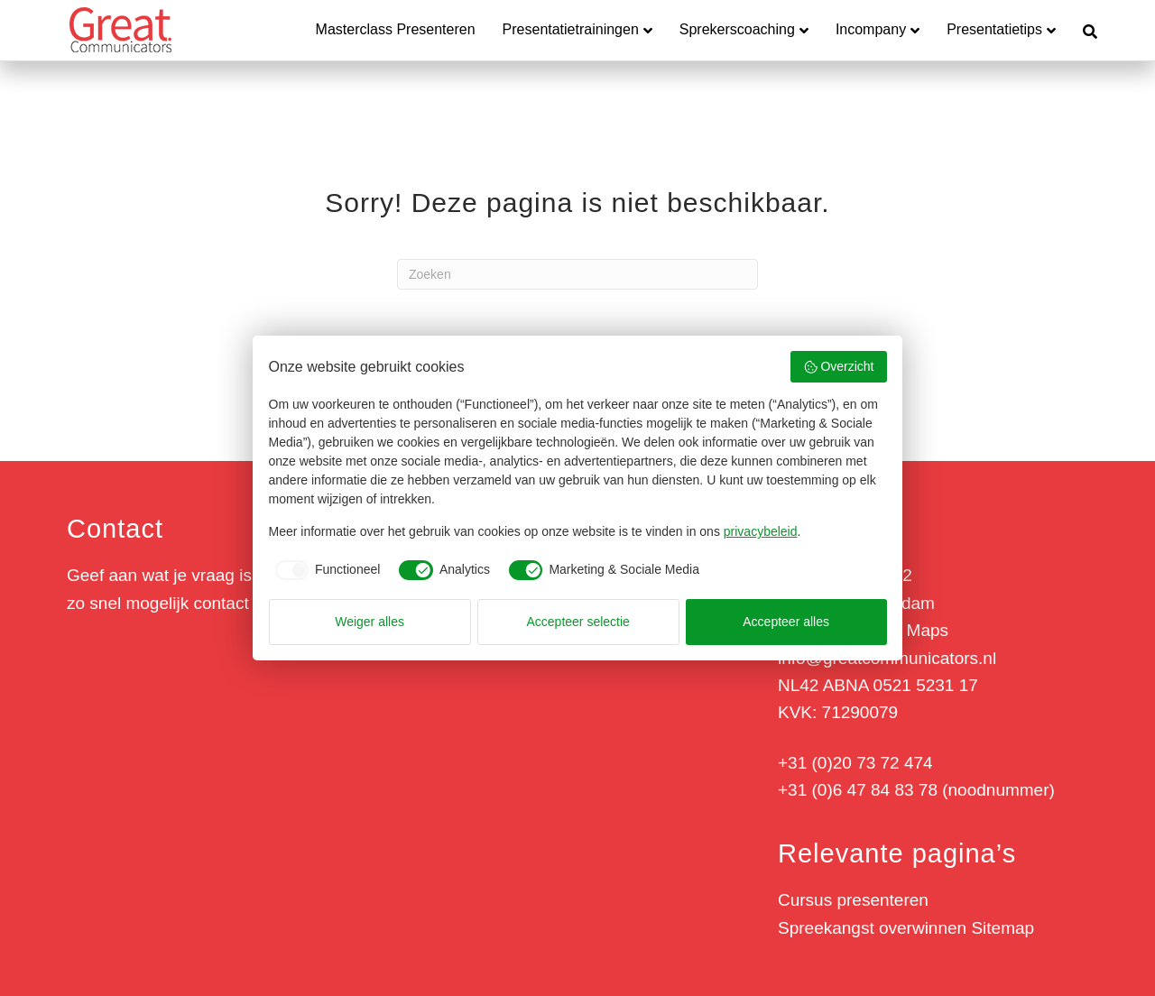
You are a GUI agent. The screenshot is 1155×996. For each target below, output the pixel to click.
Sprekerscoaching (737, 29)
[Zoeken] (1083, 30)
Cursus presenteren (853, 899)
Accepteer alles (786, 621)
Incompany (871, 29)
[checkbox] (325, 570)
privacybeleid (761, 531)
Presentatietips (994, 29)
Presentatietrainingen (571, 29)
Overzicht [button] (838, 367)
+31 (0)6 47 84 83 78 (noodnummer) (916, 789)
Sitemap (1002, 927)
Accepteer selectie (578, 621)
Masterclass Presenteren (396, 29)
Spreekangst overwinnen (872, 927)
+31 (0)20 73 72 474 (855, 762)
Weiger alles (369, 621)
